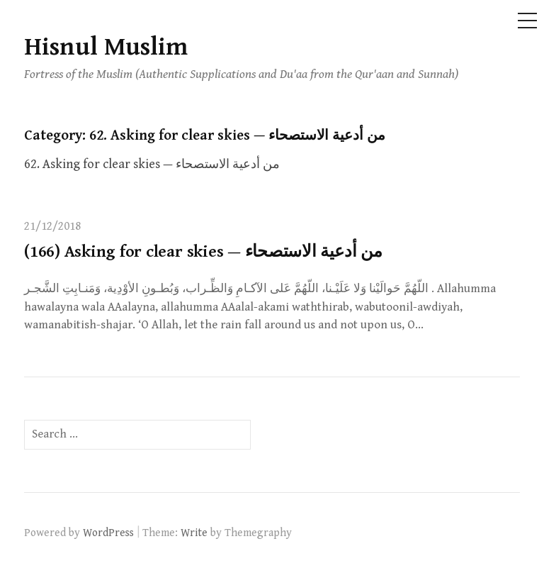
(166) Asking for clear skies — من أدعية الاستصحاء (203, 252)
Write (194, 532)
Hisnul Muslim (106, 47)
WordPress (108, 532)
